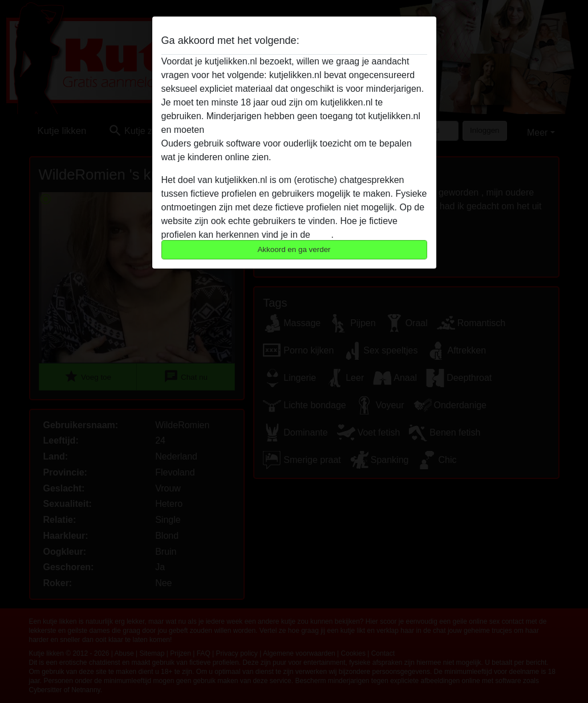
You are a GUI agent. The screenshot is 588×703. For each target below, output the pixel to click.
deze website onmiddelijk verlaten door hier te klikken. (316, 130)
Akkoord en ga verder (293, 249)
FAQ (322, 234)
